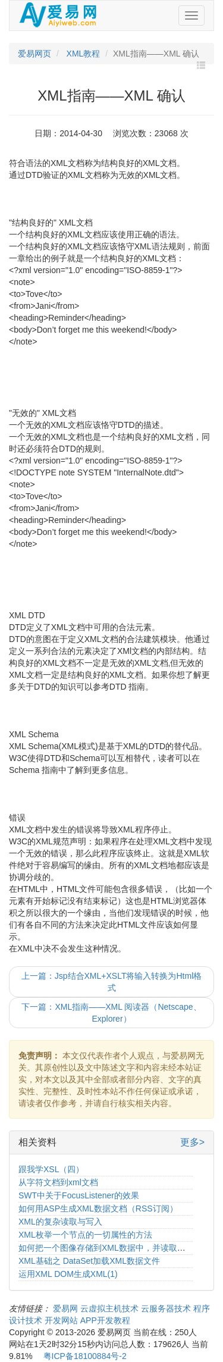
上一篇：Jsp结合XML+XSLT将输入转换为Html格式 (111, 981)
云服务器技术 (167, 1308)
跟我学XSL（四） (51, 1169)
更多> (192, 1142)
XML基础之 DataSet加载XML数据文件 (89, 1261)
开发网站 (62, 1320)
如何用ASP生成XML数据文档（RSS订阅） (98, 1208)
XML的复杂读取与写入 (60, 1221)
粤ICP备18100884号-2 (85, 1356)
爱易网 (66, 1308)
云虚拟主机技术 (110, 1308)
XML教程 (82, 53)
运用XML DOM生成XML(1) (68, 1274)
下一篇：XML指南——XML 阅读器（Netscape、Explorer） (111, 1012)
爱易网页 (34, 53)
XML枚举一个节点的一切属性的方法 (85, 1234)
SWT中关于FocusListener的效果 (78, 1195)
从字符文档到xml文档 (58, 1182)
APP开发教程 (105, 1320)
